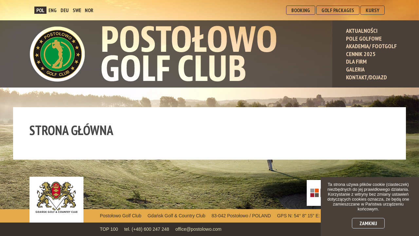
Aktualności (361, 30)
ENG (52, 10)
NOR (89, 10)
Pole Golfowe (364, 38)
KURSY (372, 10)
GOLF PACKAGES (337, 10)
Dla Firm (356, 61)
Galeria (355, 69)
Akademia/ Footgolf (371, 46)
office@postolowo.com (198, 229)
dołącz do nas (366, 121)
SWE (77, 10)
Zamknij (368, 223)
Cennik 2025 (360, 54)
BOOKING (300, 10)
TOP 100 (109, 229)
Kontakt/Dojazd (366, 77)
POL (40, 10)
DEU (65, 10)
